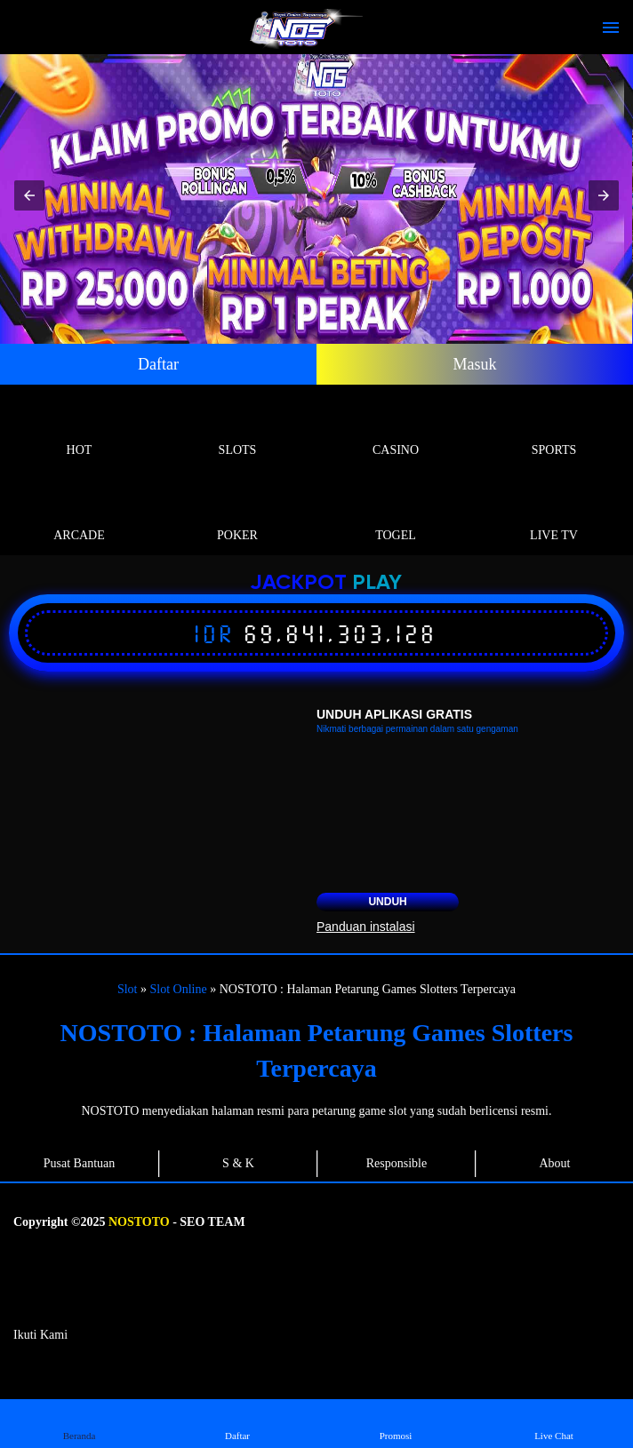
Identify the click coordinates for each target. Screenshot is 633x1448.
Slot (127, 989)
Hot (79, 429)
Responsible (396, 1163)
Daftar (158, 364)
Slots (237, 429)
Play (377, 583)
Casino (396, 429)
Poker (237, 515)
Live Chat (554, 1423)
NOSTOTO (139, 1222)
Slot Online (178, 989)
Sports (554, 429)
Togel (396, 515)
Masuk (475, 364)
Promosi (396, 1423)
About (555, 1163)
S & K (238, 1163)
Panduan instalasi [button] (365, 926)
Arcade (79, 515)
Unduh (387, 901)
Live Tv (554, 515)
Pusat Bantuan (80, 1163)
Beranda (79, 1423)
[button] (29, 195)
